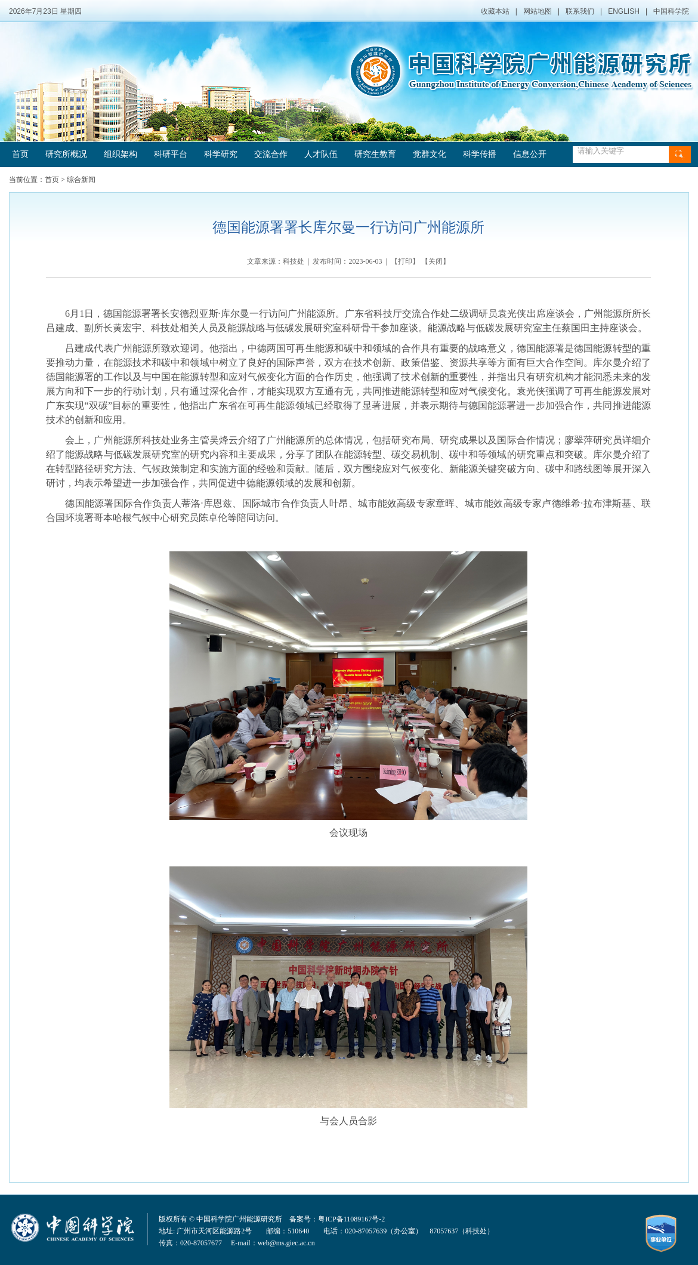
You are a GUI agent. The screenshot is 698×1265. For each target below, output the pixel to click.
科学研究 (220, 154)
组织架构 (120, 154)
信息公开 (529, 154)
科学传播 (479, 154)
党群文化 (429, 154)
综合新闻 (81, 179)
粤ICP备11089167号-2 (351, 1219)
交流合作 (271, 154)
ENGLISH (624, 11)
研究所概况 (66, 154)
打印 (405, 261)
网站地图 (537, 11)
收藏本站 (495, 11)
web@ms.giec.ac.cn (286, 1243)
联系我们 (580, 11)
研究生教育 (375, 154)
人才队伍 (321, 154)
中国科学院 (671, 11)
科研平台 (170, 154)
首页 (20, 154)
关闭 (435, 261)
